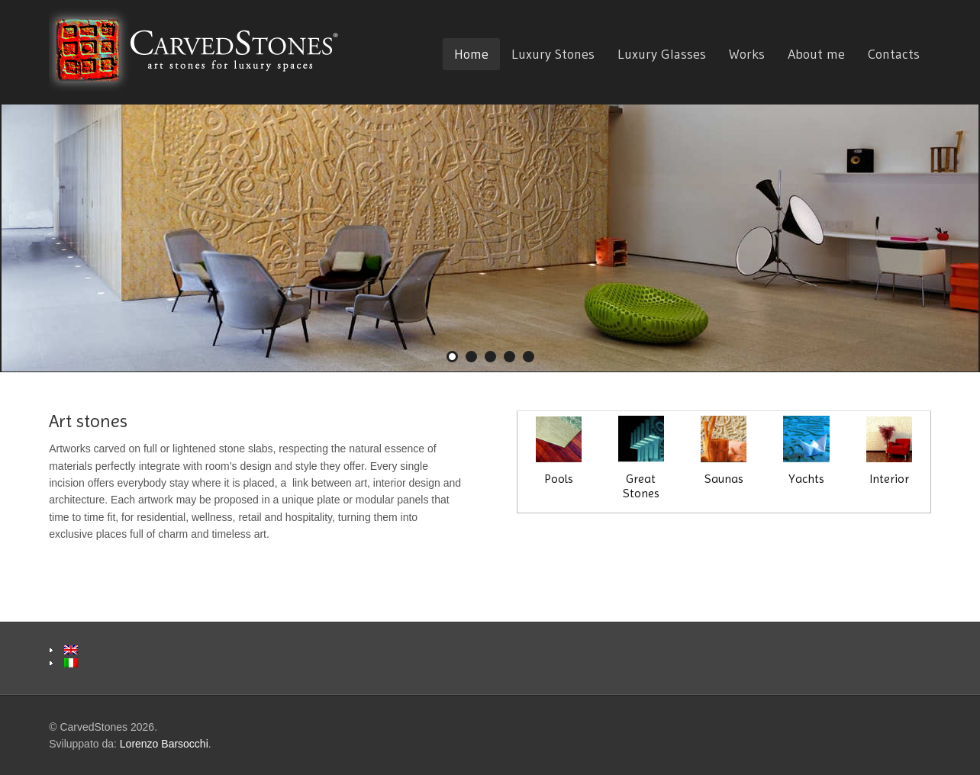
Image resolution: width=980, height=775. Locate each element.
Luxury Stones (553, 54)
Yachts (806, 450)
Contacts (894, 54)
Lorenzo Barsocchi (164, 744)
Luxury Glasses (661, 54)
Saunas (723, 450)
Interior (889, 451)
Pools (559, 451)
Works (747, 54)
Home (471, 54)
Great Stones (641, 458)
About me (816, 54)
